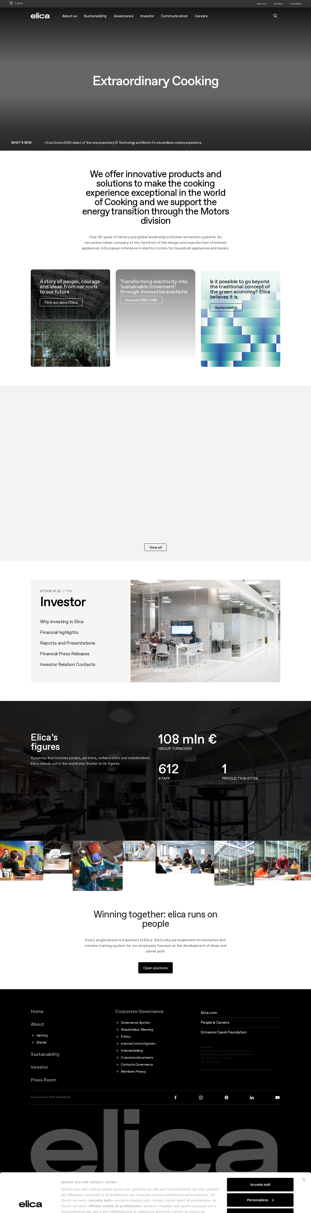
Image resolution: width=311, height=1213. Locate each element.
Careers (201, 15)
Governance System (135, 1022)
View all (155, 547)
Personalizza (260, 1163)
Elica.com (209, 1012)
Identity (42, 1035)
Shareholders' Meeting (137, 1029)
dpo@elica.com (264, 1069)
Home (37, 1011)
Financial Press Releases (64, 660)
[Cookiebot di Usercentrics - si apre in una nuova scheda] (30, 1203)
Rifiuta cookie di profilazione (260, 1178)
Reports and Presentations (67, 650)
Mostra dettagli (73, 1204)
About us (69, 15)
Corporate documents (137, 1057)
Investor (147, 15)
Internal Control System (138, 1043)
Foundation (296, 3)
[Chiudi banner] (303, 1142)
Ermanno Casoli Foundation (224, 1032)
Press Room (43, 1080)
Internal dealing (131, 1050)
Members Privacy (133, 1071)
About (37, 1024)
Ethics (125, 1036)
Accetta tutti (260, 1148)
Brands (41, 1042)
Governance (124, 15)
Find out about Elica (61, 309)
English (19, 3)
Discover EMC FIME (141, 306)
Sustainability (95, 15)
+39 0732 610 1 (213, 1061)
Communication (174, 15)
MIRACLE (66, 1097)
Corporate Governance (139, 1011)
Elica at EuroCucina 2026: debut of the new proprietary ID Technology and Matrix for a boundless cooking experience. (122, 142)
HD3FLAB (54, 1097)
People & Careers (215, 1022)
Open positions (155, 974)
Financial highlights (59, 639)
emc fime (278, 3)
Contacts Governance (137, 1064)
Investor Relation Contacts (67, 671)
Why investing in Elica (62, 628)
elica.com (261, 3)
